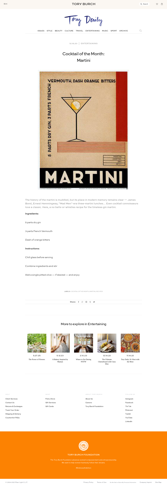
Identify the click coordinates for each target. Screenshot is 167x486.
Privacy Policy (88, 482)
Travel (79, 31)
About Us (89, 399)
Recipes (99, 291)
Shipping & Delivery (13, 414)
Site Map (158, 482)
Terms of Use (101, 482)
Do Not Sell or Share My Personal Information (123, 482)
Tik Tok (128, 406)
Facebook (129, 403)
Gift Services (50, 403)
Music (105, 31)
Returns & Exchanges (14, 406)
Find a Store (50, 399)
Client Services (11, 399)
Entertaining (93, 31)
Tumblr (128, 414)
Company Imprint (146, 482)
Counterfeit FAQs (12, 418)
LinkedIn (128, 421)
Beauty (58, 31)
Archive (123, 31)
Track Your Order (12, 410)
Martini (92, 291)
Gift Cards (49, 406)
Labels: (67, 291)
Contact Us (9, 403)
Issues (40, 31)
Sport (114, 31)
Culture (69, 31)
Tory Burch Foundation (94, 406)
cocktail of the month (80, 291)
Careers (89, 403)
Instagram (129, 399)
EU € (5, 4)
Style (49, 31)
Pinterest (129, 410)
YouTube (128, 418)
